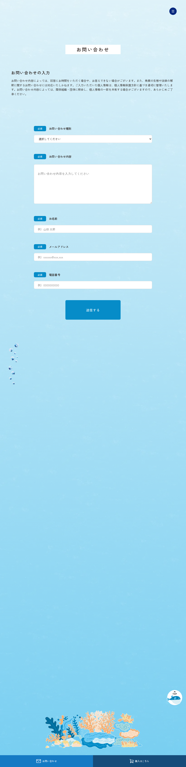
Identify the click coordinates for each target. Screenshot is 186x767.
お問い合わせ (46, 761)
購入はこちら (139, 761)
